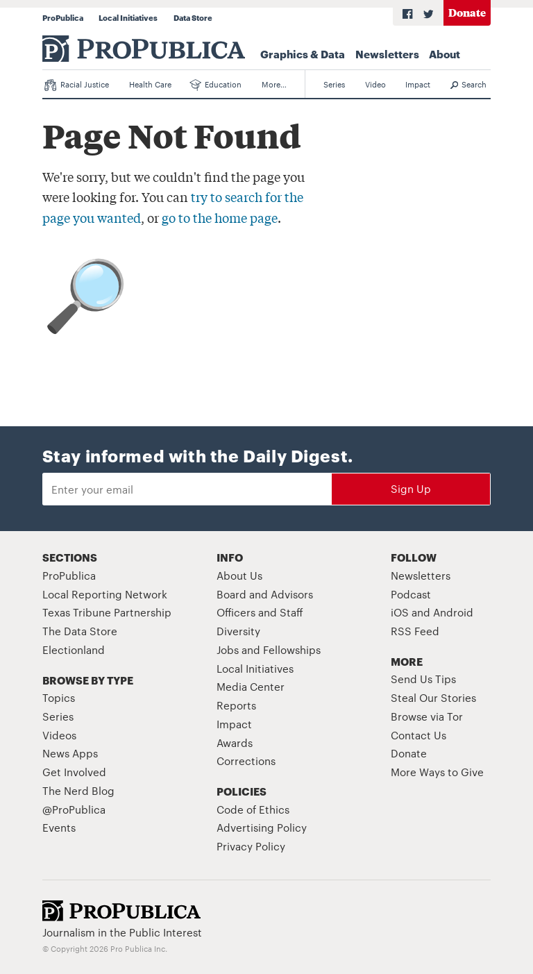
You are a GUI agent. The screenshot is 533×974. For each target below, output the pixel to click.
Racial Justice (76, 84)
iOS (400, 612)
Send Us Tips (423, 678)
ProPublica (62, 17)
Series (334, 84)
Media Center (251, 686)
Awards (235, 742)
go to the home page (220, 217)
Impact (417, 84)
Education (215, 84)
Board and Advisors (265, 594)
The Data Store (79, 630)
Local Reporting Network (104, 594)
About (444, 53)
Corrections (246, 760)
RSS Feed (415, 630)
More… (274, 84)
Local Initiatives (128, 17)
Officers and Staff (260, 612)
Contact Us (418, 735)
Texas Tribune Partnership (106, 612)
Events (59, 827)
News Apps (70, 753)
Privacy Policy (251, 846)
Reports (236, 705)
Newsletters (387, 53)
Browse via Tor (427, 716)
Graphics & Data (302, 53)
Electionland (73, 649)
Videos (59, 735)
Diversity (238, 630)
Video (375, 84)
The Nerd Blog (78, 790)
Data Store (193, 17)
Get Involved (74, 771)
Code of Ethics (253, 809)
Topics (58, 697)
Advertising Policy (262, 827)
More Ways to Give (437, 771)
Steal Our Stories (433, 697)
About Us (239, 575)
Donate (467, 12)
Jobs (228, 649)
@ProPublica (73, 809)
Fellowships (292, 649)
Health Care (150, 84)
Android (453, 612)
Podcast (411, 594)
